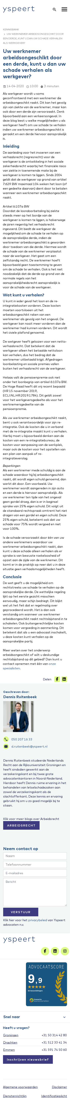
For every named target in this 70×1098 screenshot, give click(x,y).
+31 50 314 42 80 (54, 1035)
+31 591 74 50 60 (54, 1050)
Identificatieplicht (54, 1096)
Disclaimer (59, 1087)
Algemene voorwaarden (20, 1087)
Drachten (10, 1042)
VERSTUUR (21, 912)
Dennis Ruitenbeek (20, 696)
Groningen (10, 1035)
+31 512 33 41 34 (54, 1042)
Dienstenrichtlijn (15, 1096)
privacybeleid (37, 920)
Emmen (9, 1050)
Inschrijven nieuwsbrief (28, 1059)
